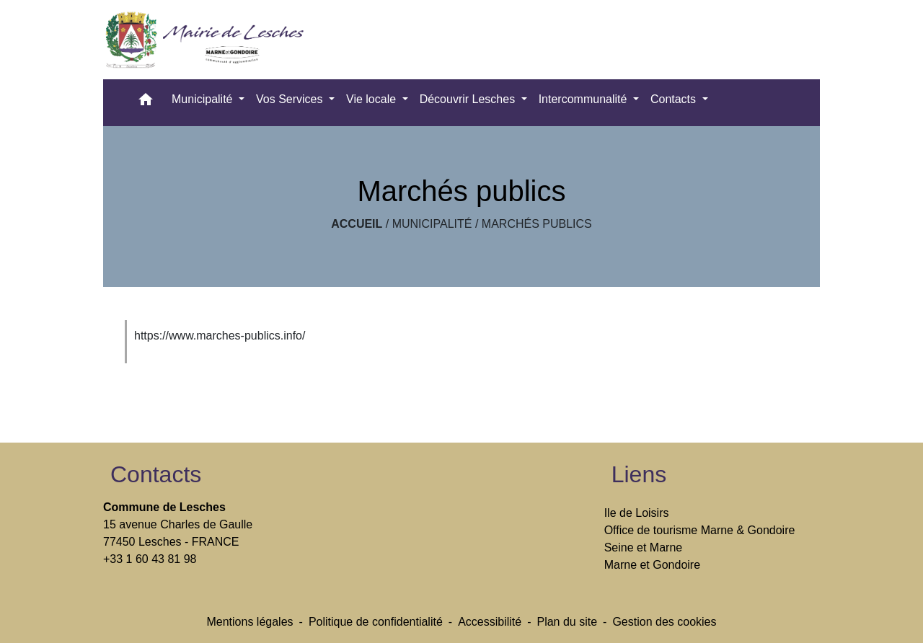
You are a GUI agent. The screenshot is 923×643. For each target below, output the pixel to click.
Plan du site (566, 622)
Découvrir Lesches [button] (469, 99)
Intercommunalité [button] (584, 99)
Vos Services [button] (291, 99)
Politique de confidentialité (376, 622)
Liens (639, 474)
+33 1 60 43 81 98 (149, 559)
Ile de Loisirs (636, 513)
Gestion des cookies (664, 622)
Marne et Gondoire (652, 565)
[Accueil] (209, 39)
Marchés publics (537, 224)
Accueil (356, 224)
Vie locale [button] (372, 99)
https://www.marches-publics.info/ (219, 335)
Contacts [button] (674, 99)
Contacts (155, 474)
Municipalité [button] (204, 99)
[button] (145, 102)
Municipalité (432, 224)
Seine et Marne (643, 547)
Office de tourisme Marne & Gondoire (699, 530)
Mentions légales (249, 622)
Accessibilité (489, 622)
